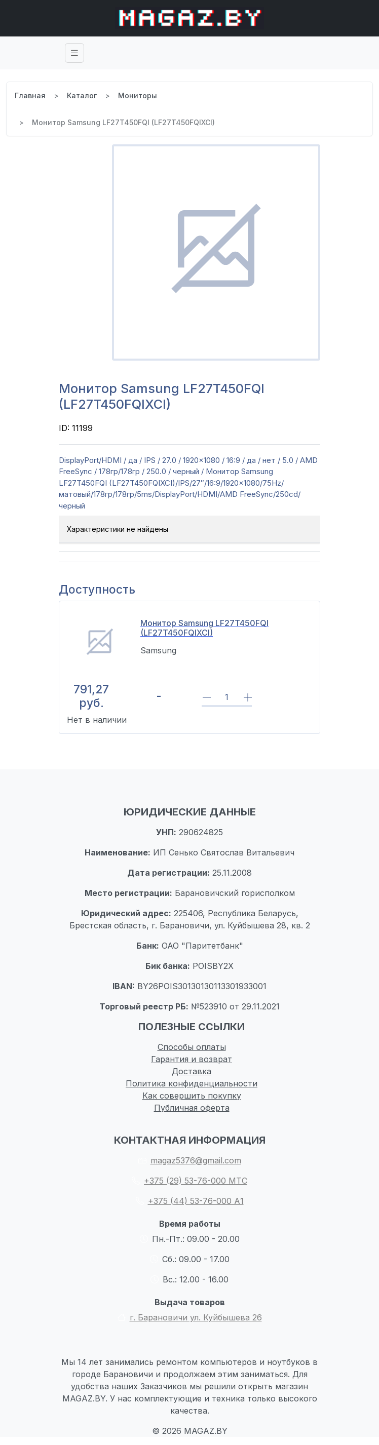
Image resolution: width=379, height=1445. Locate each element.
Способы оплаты (192, 1047)
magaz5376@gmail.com (189, 1160)
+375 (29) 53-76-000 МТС (189, 1181)
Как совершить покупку (191, 1095)
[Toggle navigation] (74, 53)
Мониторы (137, 95)
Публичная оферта (192, 1108)
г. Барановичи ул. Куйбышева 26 (190, 1317)
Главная (30, 95)
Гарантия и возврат (191, 1059)
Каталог (82, 95)
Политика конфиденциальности (191, 1083)
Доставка (191, 1071)
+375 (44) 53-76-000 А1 (190, 1201)
